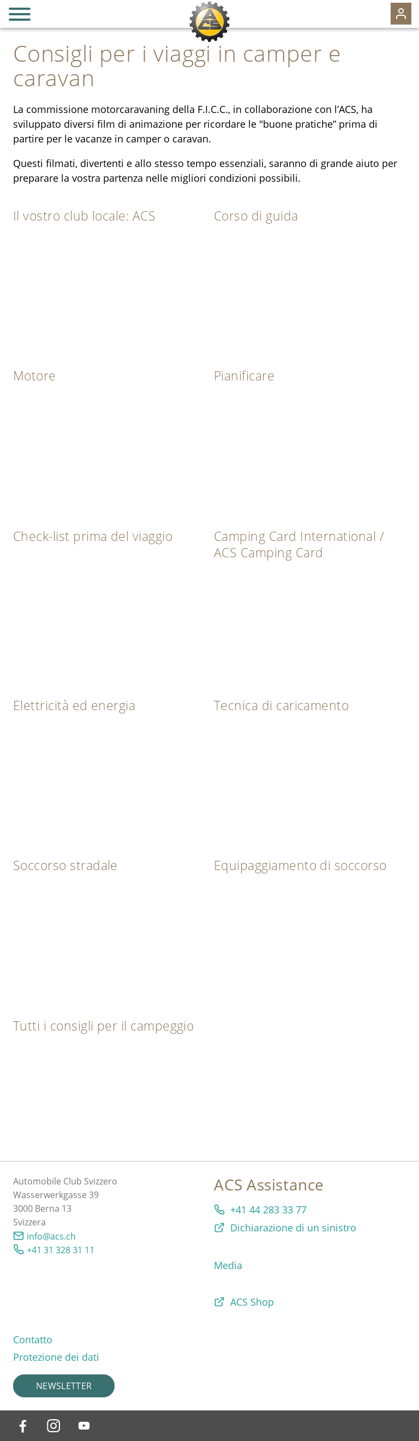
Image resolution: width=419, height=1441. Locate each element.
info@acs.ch (51, 1236)
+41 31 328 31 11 (60, 1250)
